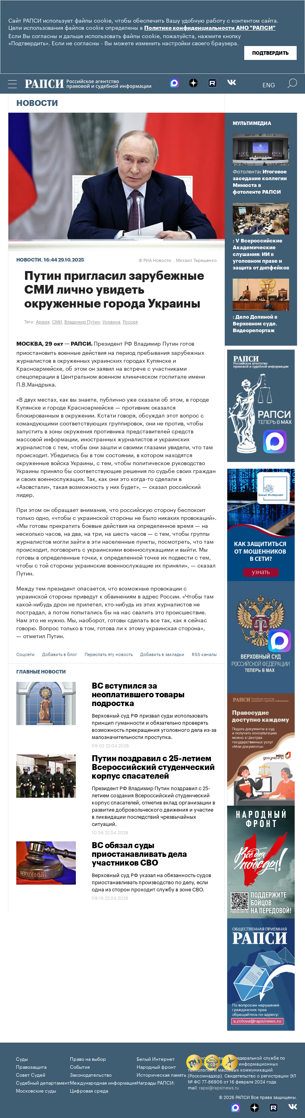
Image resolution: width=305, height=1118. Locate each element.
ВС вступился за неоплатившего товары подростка (138, 695)
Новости (37, 104)
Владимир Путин (82, 321)
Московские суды (36, 1090)
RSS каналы (204, 653)
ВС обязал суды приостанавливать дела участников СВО (139, 854)
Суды (22, 1058)
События (80, 1066)
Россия (130, 321)
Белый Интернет (156, 1058)
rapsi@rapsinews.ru (219, 1087)
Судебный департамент (43, 1082)
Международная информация (103, 1082)
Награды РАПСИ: (156, 1082)
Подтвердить (270, 53)
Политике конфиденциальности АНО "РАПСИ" (210, 28)
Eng (269, 84)
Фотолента (246, 171)
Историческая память (161, 1074)
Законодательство (91, 1074)
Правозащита (31, 1066)
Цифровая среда (89, 1090)
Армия (43, 321)
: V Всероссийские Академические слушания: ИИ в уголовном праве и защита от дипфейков (261, 254)
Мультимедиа (252, 123)
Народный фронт (156, 1066)
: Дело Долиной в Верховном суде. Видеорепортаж (255, 323)
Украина (111, 321)
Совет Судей (30, 1074)
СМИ (57, 321)
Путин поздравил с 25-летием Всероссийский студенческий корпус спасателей (153, 767)
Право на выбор (88, 1058)
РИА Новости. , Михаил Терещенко (178, 259)
